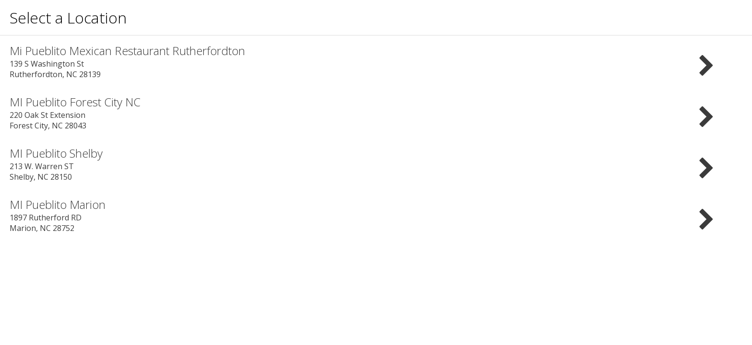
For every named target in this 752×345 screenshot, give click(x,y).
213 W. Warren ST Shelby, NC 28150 (376, 163)
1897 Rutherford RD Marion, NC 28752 (376, 214)
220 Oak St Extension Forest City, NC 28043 (376, 112)
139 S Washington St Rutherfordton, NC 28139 (376, 61)
